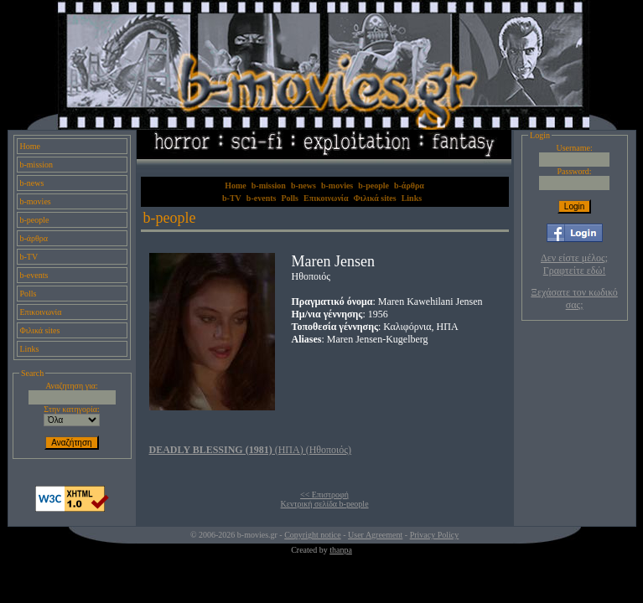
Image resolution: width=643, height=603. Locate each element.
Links (29, 348)
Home (30, 146)
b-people (34, 219)
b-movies (35, 201)
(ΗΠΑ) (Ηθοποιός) (250, 450)
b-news (32, 183)
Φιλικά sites (40, 330)
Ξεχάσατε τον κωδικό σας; (574, 298)
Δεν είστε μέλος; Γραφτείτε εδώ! (574, 264)
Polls (28, 293)
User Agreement (375, 534)
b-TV (29, 256)
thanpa (340, 549)
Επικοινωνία (41, 312)
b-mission (36, 164)
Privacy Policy (434, 534)
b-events (34, 275)
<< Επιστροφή (324, 494)
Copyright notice (312, 534)
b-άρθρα (34, 238)
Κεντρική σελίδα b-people (325, 503)
